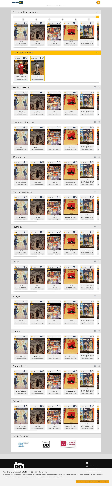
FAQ (89, 462)
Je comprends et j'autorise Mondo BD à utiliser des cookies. (92, 481)
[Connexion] (98, 2)
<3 (26, 23)
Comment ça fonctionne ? (94, 465)
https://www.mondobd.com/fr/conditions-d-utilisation (52, 477)
